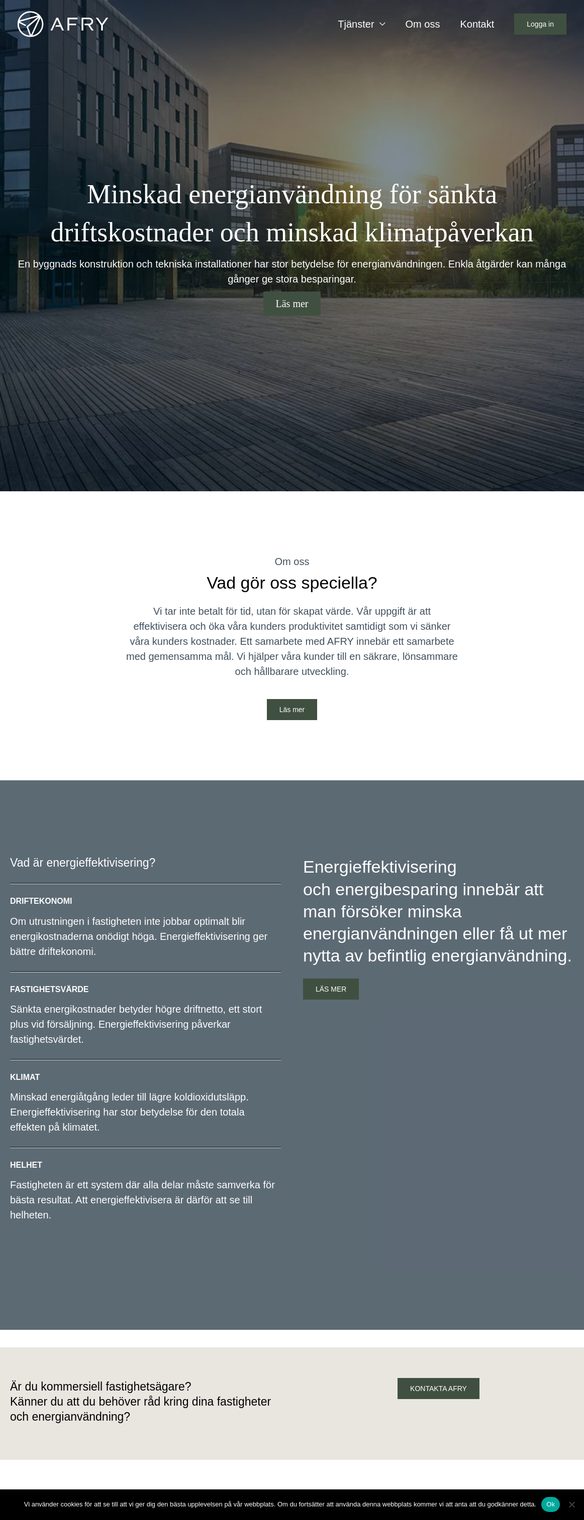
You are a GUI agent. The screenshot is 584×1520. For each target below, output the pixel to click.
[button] (540, 24)
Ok (550, 1504)
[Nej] (571, 1504)
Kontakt (477, 24)
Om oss (423, 24)
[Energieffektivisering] (63, 23)
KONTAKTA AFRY (438, 1389)
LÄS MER (331, 989)
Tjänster (356, 24)
